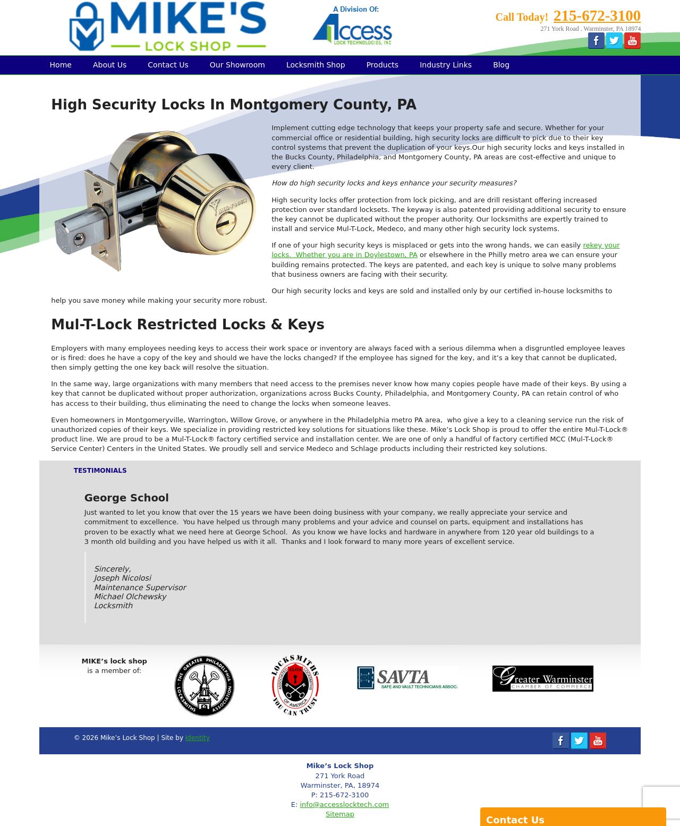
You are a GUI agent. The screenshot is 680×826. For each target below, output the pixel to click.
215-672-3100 (597, 15)
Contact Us (168, 65)
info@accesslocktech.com (344, 804)
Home (61, 65)
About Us (109, 65)
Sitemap (340, 814)
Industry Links (446, 65)
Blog (501, 65)
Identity (197, 738)
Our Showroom (237, 65)
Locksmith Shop (315, 65)
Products (382, 65)
